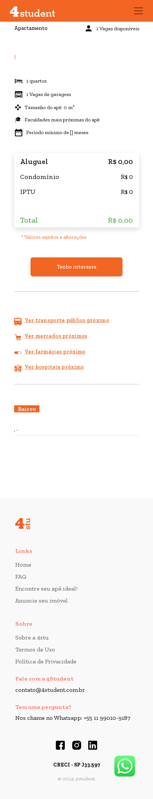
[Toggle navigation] (138, 11)
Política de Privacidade (45, 661)
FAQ (20, 576)
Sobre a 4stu (32, 637)
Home (23, 564)
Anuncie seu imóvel (41, 600)
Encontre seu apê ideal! (46, 588)
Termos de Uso (35, 649)
